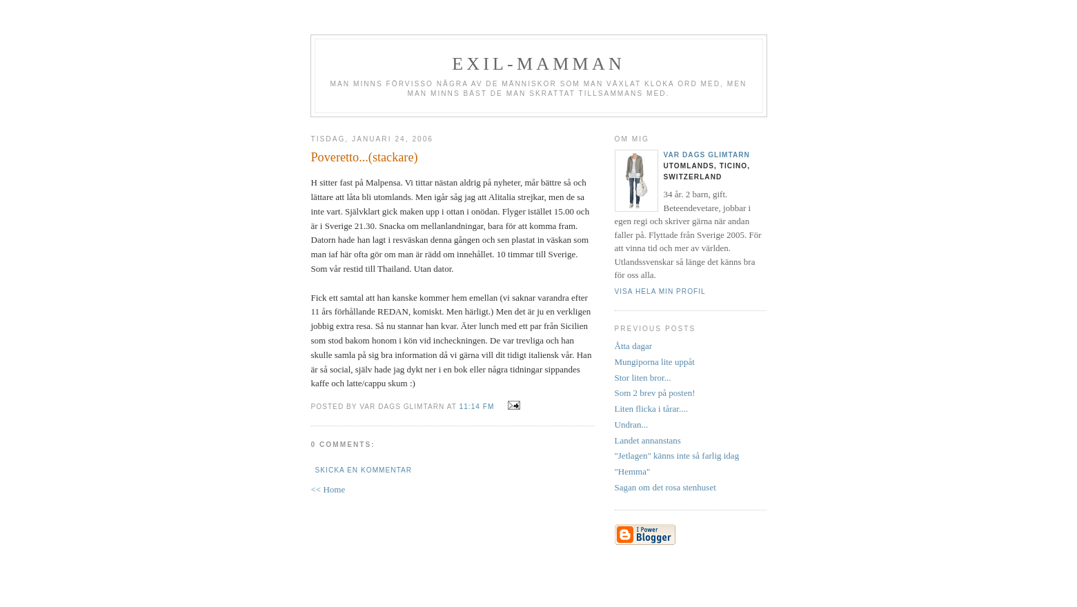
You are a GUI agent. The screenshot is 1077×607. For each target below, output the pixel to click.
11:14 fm (477, 406)
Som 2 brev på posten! (655, 393)
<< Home (328, 489)
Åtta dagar (634, 346)
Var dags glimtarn (707, 155)
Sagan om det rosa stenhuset (665, 487)
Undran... (632, 424)
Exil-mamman (538, 64)
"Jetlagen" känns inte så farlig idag (677, 455)
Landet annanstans (648, 440)
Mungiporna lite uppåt (655, 362)
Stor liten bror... (643, 377)
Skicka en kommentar (364, 470)
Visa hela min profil (660, 291)
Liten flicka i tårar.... (651, 409)
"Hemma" (633, 471)
